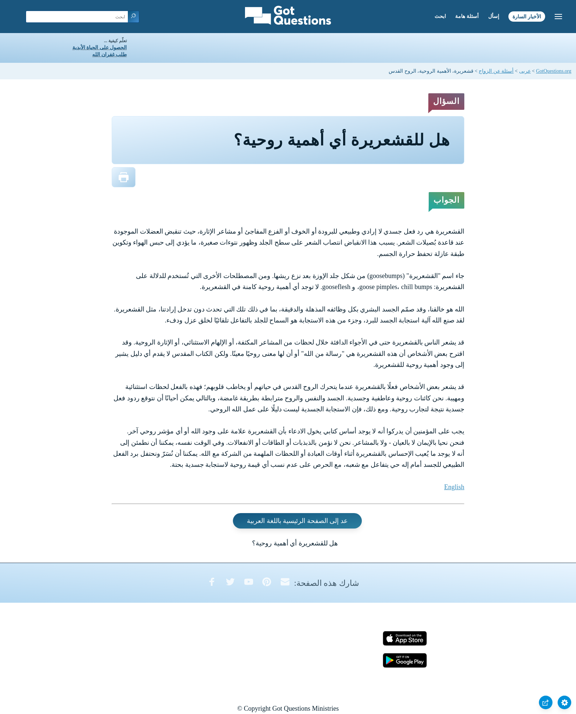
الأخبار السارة (526, 16)
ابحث (440, 16)
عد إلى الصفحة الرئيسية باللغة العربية (297, 520)
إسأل (493, 16)
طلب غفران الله (109, 54)
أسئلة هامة (467, 16)
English (454, 487)
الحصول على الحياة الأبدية (99, 47)
